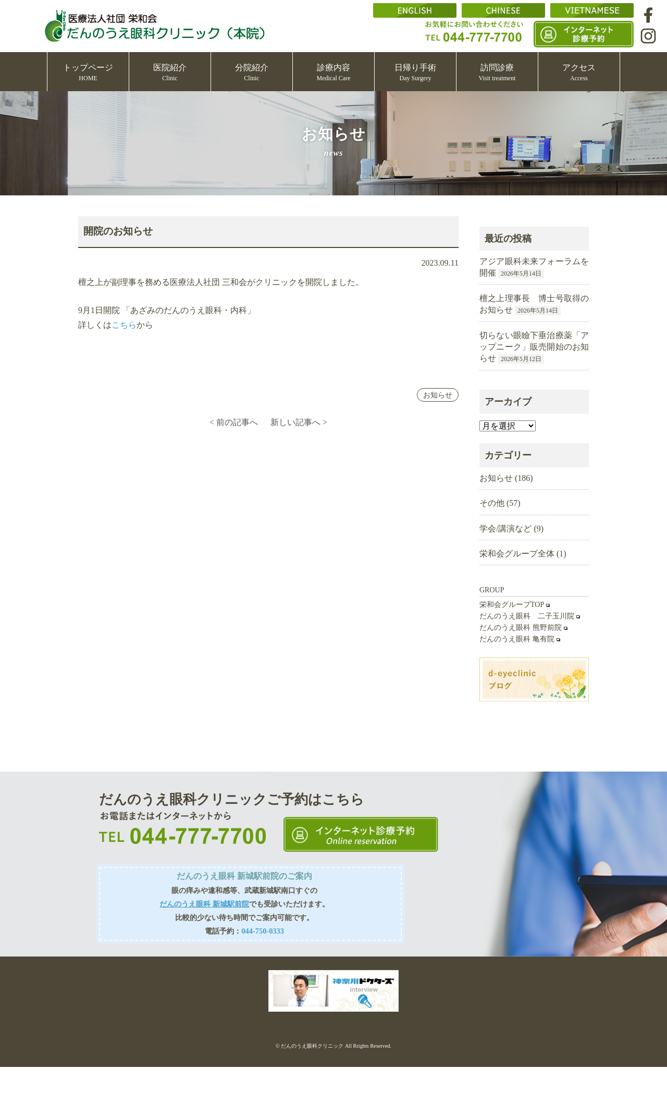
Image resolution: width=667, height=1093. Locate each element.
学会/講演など (505, 528)
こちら (124, 324)
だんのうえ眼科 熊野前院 (520, 627)
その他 (491, 503)
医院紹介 (170, 72)
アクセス (579, 72)
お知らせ (437, 395)
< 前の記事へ (233, 422)
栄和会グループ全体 (516, 553)
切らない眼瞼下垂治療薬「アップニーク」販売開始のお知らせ (534, 347)
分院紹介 (251, 72)
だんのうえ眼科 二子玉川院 (526, 616)
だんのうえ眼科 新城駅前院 (204, 904)
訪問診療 (497, 72)
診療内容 (334, 72)
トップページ (88, 72)
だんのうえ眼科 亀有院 (516, 639)
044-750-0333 (262, 931)
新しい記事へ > (298, 422)
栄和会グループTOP (511, 604)
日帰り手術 (415, 72)
